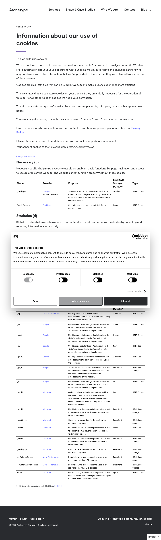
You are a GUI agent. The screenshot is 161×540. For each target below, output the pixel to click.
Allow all (125, 301)
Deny (35, 301)
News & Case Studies (80, 10)
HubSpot (46, 191)
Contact (129, 10)
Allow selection (80, 301)
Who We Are (109, 10)
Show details (134, 291)
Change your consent (25, 157)
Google (46, 324)
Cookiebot (47, 205)
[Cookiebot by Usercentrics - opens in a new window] (134, 236)
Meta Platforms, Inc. (51, 314)
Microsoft (47, 392)
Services (54, 10)
